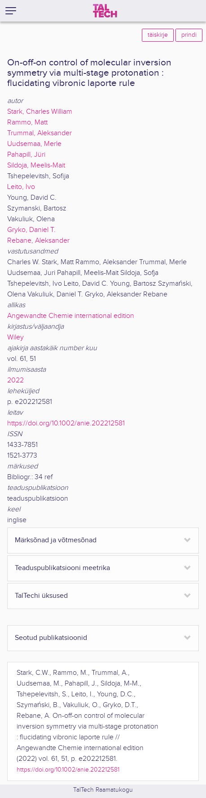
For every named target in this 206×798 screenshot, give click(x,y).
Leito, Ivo (21, 187)
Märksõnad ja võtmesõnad (55, 540)
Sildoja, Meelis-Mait (36, 165)
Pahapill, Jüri (26, 154)
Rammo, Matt (27, 122)
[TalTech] (105, 11)
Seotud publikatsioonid (51, 638)
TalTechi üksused (41, 596)
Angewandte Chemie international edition (70, 316)
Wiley (15, 337)
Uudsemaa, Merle (34, 144)
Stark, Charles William (39, 111)
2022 (15, 380)
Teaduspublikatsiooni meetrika (62, 568)
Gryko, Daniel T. (31, 230)
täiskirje (158, 35)
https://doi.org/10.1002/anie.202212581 (66, 423)
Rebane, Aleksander (38, 240)
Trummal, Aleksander (39, 133)
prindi (189, 35)
